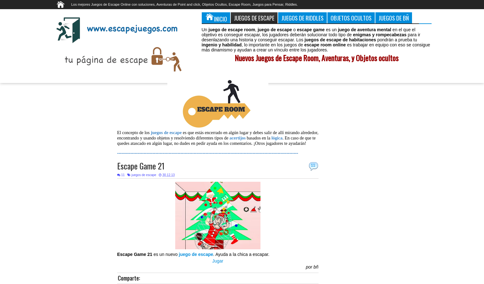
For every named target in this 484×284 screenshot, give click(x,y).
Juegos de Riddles (302, 18)
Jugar (217, 260)
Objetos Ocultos (351, 18)
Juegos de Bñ (394, 18)
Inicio (216, 17)
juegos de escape (143, 175)
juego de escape (196, 254)
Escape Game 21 (140, 166)
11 (313, 165)
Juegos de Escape (254, 18)
